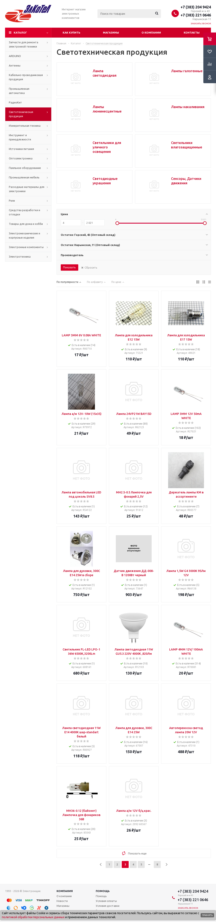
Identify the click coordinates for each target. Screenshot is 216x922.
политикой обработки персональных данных (33, 917)
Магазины (111, 32)
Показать (69, 267)
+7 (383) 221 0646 (196, 15)
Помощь (103, 890)
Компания (65, 890)
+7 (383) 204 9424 (196, 7)
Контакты (192, 32)
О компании (151, 32)
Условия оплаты (106, 900)
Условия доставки (107, 905)
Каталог (20, 32)
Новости (62, 900)
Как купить (71, 32)
